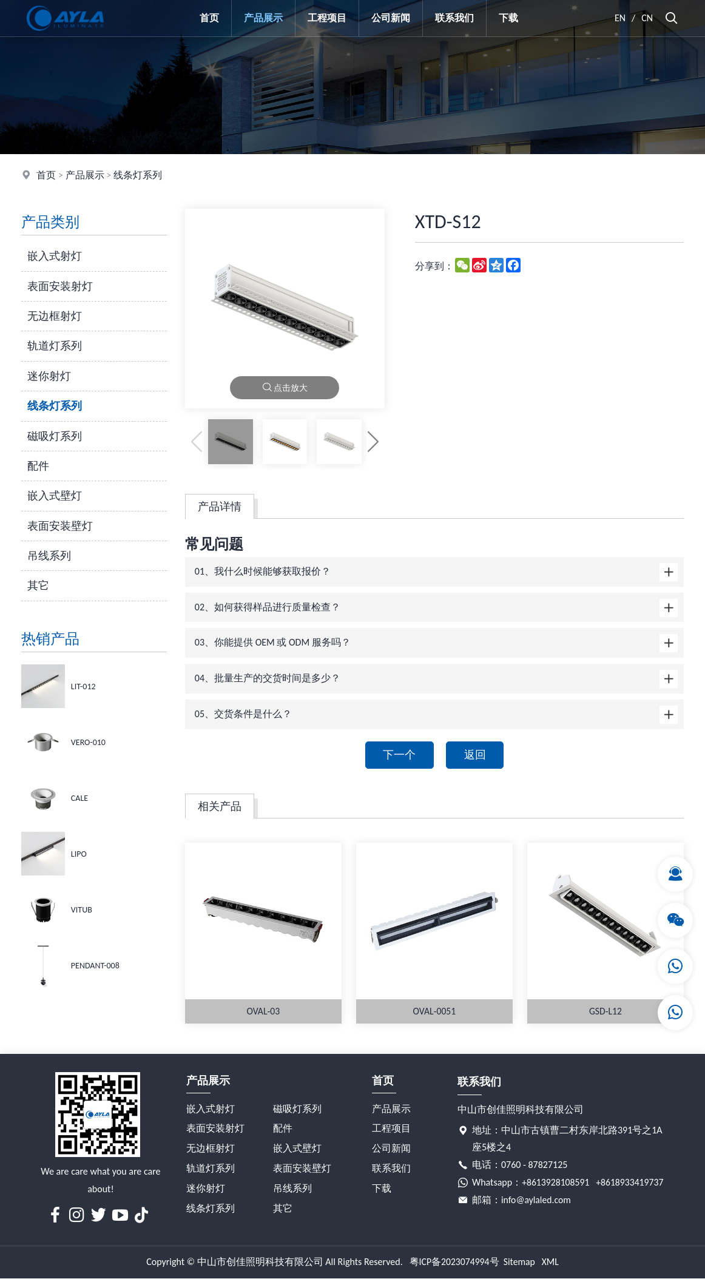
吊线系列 (49, 555)
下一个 (398, 755)
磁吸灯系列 (54, 436)
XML (551, 1262)
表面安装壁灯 (60, 526)
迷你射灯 (49, 376)
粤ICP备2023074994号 (453, 1262)
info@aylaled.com (536, 1200)
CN (647, 18)
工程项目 (327, 18)
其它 (38, 585)
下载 (508, 18)
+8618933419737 (631, 1183)
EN (620, 18)
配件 (38, 466)
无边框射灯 (54, 316)
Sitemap (520, 1262)
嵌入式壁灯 (54, 495)
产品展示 (263, 18)
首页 (209, 18)
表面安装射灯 (60, 286)
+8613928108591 (556, 1183)
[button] (373, 441)
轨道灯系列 (54, 346)
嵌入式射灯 (54, 256)
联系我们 (454, 18)
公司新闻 (390, 18)
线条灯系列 (137, 175)
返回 (476, 755)
